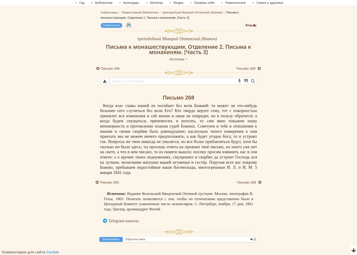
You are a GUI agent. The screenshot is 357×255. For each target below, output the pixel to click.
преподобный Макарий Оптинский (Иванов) (177, 38)
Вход (250, 25)
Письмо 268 (246, 68)
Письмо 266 (110, 68)
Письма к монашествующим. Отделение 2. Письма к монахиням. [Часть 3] (178, 49)
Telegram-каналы (123, 220)
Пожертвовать (111, 25)
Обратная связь (135, 239)
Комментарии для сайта (30, 252)
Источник (178, 59)
